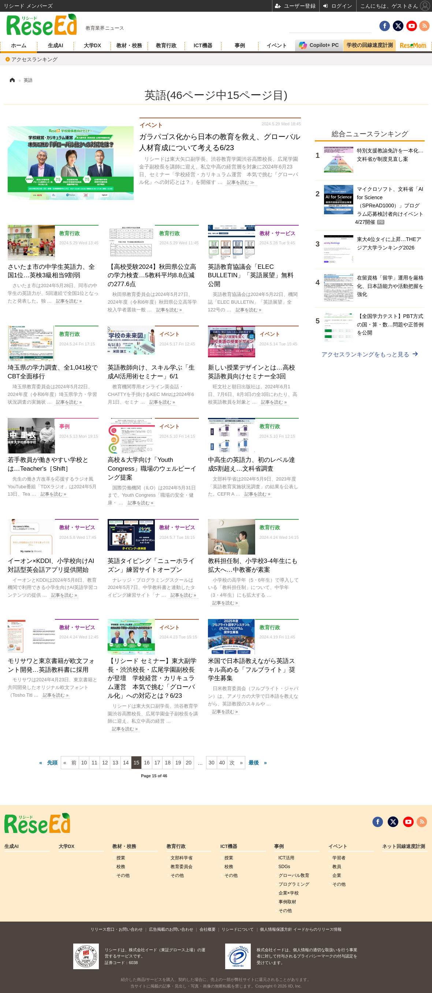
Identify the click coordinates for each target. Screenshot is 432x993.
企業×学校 (289, 893)
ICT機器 (203, 45)
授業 (120, 857)
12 (105, 763)
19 (178, 763)
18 (168, 763)
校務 (120, 866)
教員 (336, 866)
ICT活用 (286, 857)
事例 (240, 45)
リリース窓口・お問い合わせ (116, 929)
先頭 (52, 763)
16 (147, 763)
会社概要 (208, 929)
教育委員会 (182, 866)
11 (94, 763)
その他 (123, 875)
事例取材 (287, 901)
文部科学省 (182, 857)
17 (157, 763)
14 (126, 763)
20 (189, 763)
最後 (254, 763)
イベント (277, 45)
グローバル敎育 (294, 875)
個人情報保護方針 (276, 929)
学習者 (339, 857)
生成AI (55, 45)
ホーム (18, 45)
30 (212, 763)
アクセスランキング (34, 59)
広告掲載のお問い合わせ (171, 929)
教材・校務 (129, 45)
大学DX (92, 45)
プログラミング (294, 884)
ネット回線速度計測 (403, 846)
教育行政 (166, 45)
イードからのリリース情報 (317, 929)
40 (222, 763)
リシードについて (237, 929)
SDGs (284, 866)
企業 (336, 875)
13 (115, 763)
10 (84, 763)
